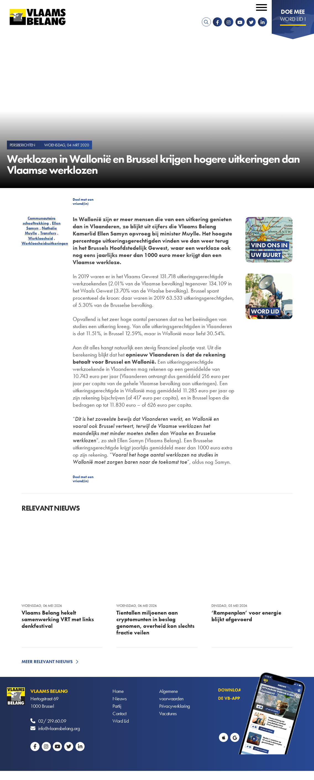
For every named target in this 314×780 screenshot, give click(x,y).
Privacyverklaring (174, 706)
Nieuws (119, 698)
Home (118, 691)
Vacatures (168, 713)
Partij (116, 706)
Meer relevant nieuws (47, 661)
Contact (119, 713)
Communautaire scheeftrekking (39, 221)
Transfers (48, 232)
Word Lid (120, 721)
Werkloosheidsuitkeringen (45, 243)
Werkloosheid (40, 238)
